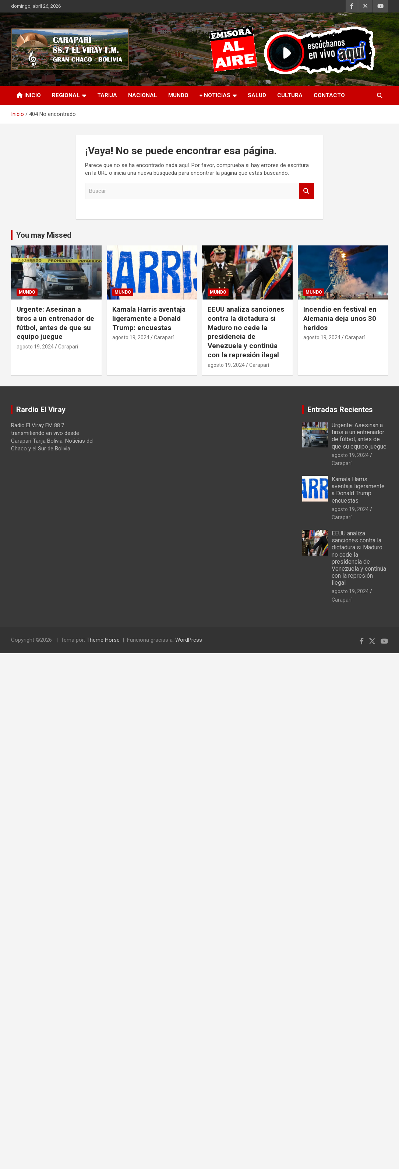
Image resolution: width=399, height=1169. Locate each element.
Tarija (107, 95)
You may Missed (43, 235)
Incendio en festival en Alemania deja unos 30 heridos (340, 318)
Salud (257, 95)
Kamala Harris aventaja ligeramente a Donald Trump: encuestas (149, 318)
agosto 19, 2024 (35, 347)
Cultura (290, 95)
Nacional (142, 95)
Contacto (329, 95)
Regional (66, 95)
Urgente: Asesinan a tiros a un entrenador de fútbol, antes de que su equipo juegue (55, 323)
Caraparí (68, 347)
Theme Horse (103, 640)
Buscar (306, 191)
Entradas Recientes (340, 409)
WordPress (188, 640)
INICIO (29, 95)
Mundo (178, 95)
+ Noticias (215, 95)
